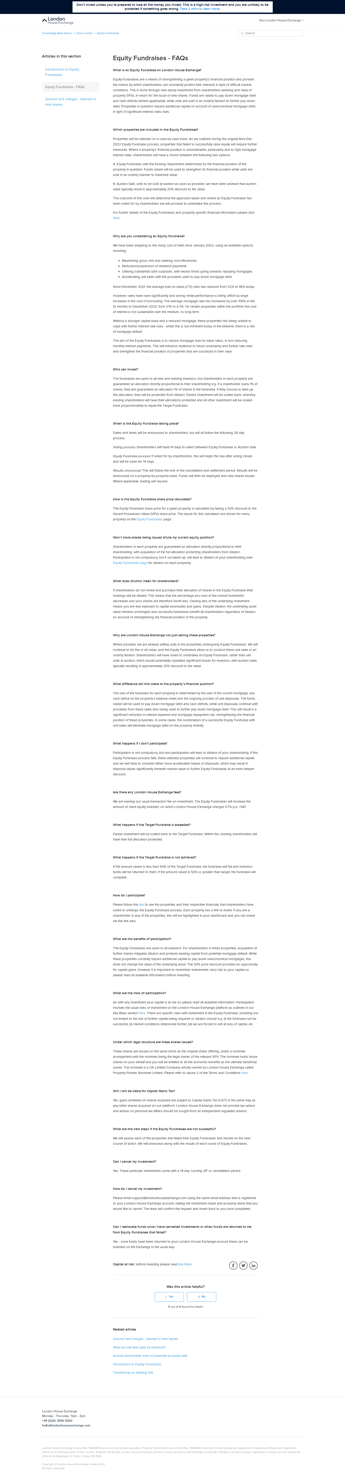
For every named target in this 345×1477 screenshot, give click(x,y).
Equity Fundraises (108, 33)
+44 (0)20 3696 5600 (57, 1421)
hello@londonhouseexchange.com (66, 1425)
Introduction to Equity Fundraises (62, 72)
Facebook (233, 1265)
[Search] (270, 33)
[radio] (169, 1297)
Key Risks (185, 1264)
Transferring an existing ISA (133, 1373)
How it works (84, 33)
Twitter (243, 1265)
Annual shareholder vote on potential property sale (150, 1356)
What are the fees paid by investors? (139, 1347)
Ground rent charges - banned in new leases (70, 102)
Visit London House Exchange (281, 20)
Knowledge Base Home (57, 33)
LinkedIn (253, 1265)
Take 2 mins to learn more (199, 9)
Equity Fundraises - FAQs (64, 87)
